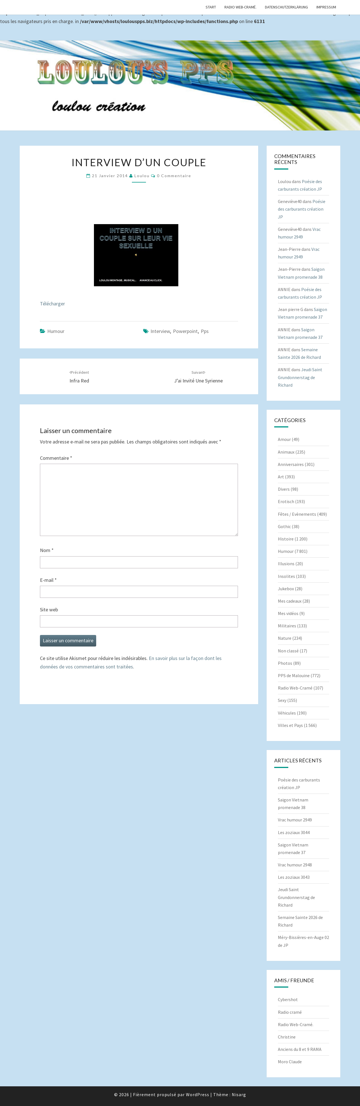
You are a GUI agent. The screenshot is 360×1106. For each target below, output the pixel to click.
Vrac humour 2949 (295, 820)
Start (211, 7)
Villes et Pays (290, 725)
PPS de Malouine (294, 675)
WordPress (197, 1094)
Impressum (326, 7)
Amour (284, 439)
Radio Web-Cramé (295, 688)
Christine (287, 1037)
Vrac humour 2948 (295, 865)
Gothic (284, 526)
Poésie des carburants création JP (301, 209)
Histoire (286, 539)
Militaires (287, 626)
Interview (160, 331)
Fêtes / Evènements (297, 514)
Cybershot (288, 999)
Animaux (286, 452)
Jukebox (286, 588)
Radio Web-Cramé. (240, 7)
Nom (47, 550)
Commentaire (56, 458)
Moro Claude (290, 1061)
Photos (285, 663)
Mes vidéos (288, 613)
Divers (284, 489)
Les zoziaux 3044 (294, 832)
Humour (55, 331)
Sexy (282, 700)
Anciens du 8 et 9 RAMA (299, 1049)
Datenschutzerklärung (286, 7)
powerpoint (185, 331)
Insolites (286, 576)
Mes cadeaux (290, 601)
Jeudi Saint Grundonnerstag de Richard (300, 377)
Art (281, 476)
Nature (284, 638)
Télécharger (52, 303)
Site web (49, 609)
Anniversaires (291, 464)
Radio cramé (290, 1012)
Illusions (286, 563)
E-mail (48, 580)
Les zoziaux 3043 (294, 877)
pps (205, 331)
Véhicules (287, 713)
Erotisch (286, 501)
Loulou (142, 175)
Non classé (288, 651)
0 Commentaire (174, 175)
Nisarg (239, 1094)
